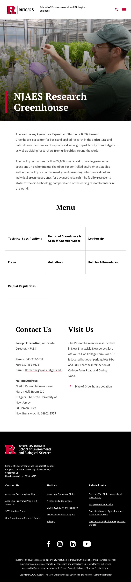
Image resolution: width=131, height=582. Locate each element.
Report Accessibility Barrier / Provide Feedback (82, 568)
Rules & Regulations (21, 286)
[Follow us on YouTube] (87, 544)
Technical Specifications (25, 238)
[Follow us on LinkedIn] (73, 544)
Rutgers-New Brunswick (101, 504)
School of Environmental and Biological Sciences (30, 465)
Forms (12, 262)
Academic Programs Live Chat (20, 494)
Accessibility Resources (59, 500)
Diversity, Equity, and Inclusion (62, 507)
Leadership (96, 238)
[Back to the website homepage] (20, 10)
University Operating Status (61, 494)
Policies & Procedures (103, 262)
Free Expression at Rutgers (61, 514)
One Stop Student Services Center (23, 517)
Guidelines (55, 262)
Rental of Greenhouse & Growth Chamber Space (64, 238)
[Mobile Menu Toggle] (124, 9)
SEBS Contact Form (15, 511)
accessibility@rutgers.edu (33, 568)
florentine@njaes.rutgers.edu (43, 370)
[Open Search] (116, 9)
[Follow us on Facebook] (48, 544)
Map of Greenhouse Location (93, 386)
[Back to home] (27, 450)
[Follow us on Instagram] (60, 544)
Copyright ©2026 (27, 574)
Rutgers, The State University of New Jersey (56, 574)
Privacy (51, 521)
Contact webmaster (102, 574)
